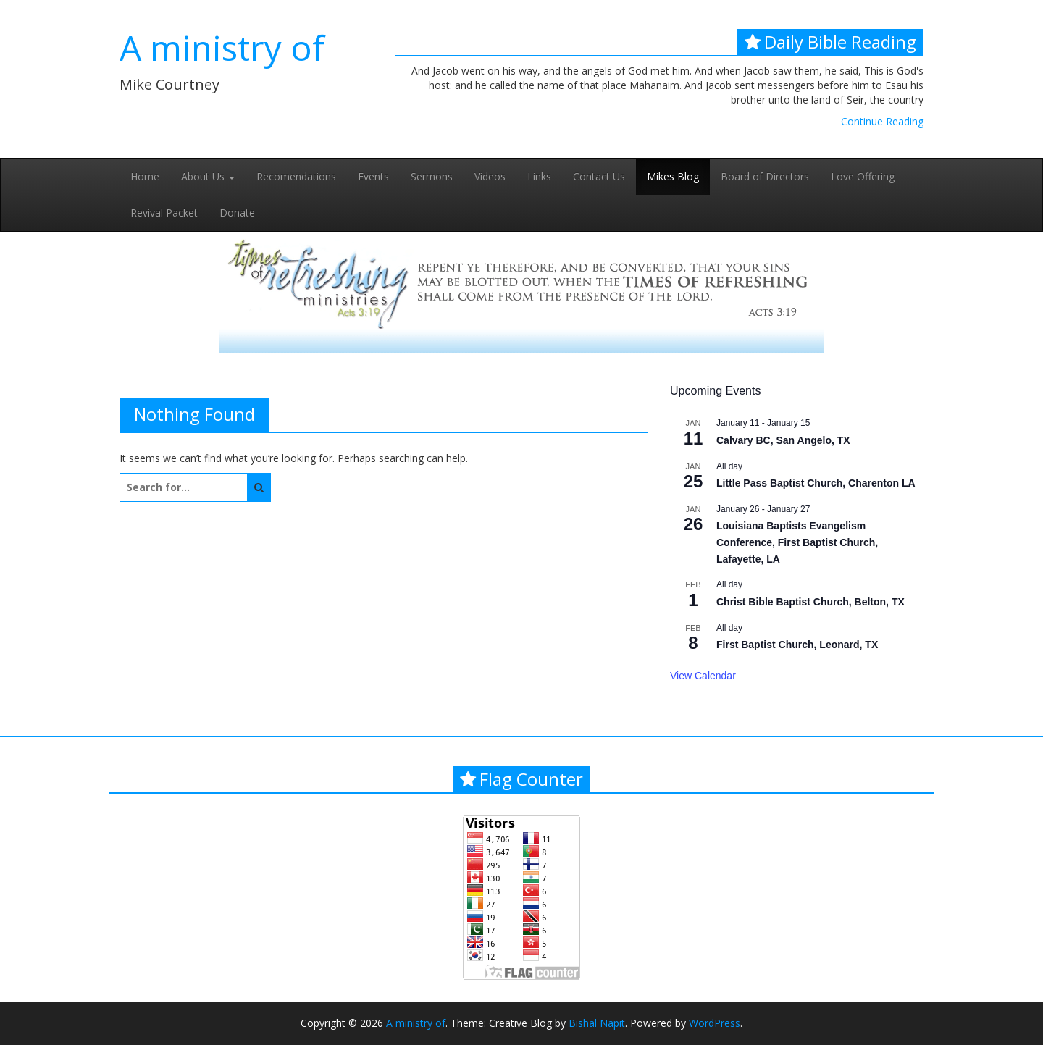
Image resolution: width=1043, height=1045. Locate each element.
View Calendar (703, 675)
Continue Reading (882, 121)
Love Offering (863, 176)
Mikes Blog (673, 176)
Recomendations (296, 176)
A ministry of (222, 47)
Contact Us (599, 176)
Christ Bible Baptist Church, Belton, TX (810, 602)
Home (144, 176)
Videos (490, 176)
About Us (208, 176)
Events (373, 176)
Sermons (432, 176)
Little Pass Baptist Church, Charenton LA (816, 483)
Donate (237, 212)
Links (539, 176)
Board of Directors (765, 176)
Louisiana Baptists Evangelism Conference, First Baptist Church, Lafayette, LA (797, 542)
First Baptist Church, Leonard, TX (797, 644)
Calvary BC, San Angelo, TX (783, 440)
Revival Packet (164, 212)
